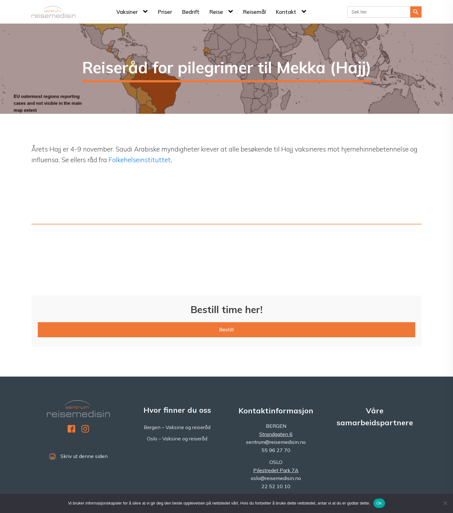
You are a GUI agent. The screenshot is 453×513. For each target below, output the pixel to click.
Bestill (226, 329)
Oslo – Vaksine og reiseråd (177, 438)
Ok (379, 503)
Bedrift (190, 11)
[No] (445, 503)
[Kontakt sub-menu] (305, 12)
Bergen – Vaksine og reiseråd (177, 427)
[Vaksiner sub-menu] (146, 12)
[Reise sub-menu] (232, 12)
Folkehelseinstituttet (140, 160)
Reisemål (254, 11)
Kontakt (286, 11)
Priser (165, 11)
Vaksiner (127, 11)
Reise (216, 11)
